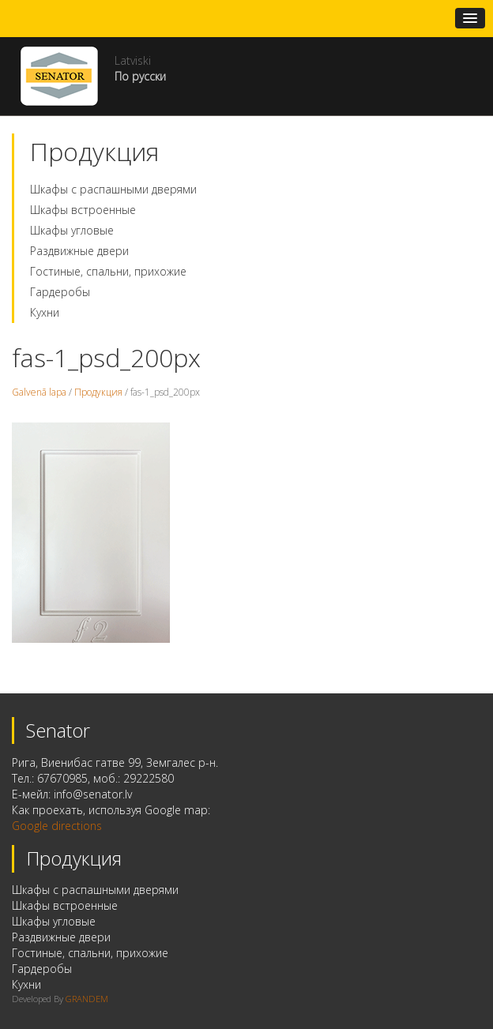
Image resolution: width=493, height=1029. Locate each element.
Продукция (98, 392)
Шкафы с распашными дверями (113, 189)
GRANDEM (87, 999)
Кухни (44, 312)
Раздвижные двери (79, 250)
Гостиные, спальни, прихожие (108, 271)
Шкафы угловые (72, 230)
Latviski (133, 60)
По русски (140, 76)
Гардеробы (60, 291)
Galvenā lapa (39, 392)
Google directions (57, 825)
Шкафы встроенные (83, 209)
